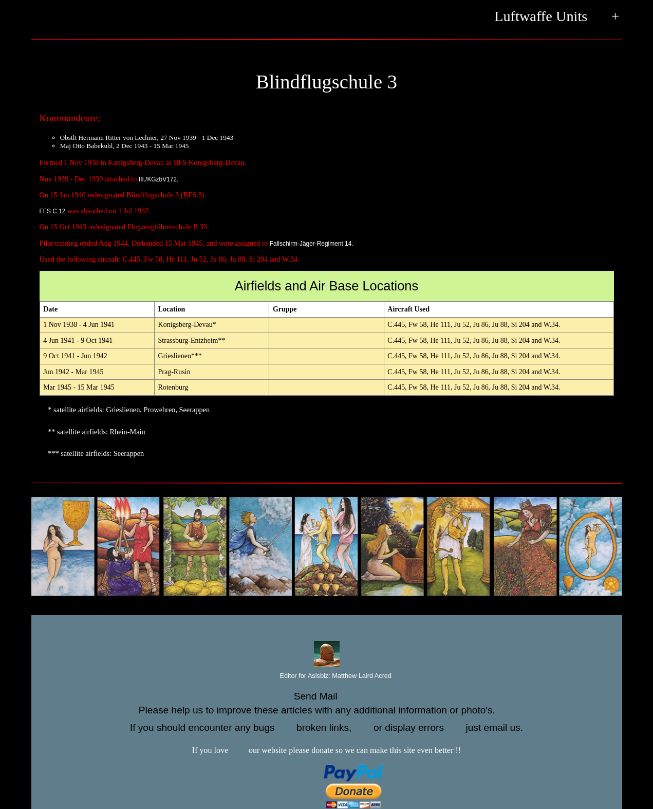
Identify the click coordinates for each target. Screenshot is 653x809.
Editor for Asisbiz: (326, 676)
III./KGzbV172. (158, 179)
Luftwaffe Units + (556, 17)
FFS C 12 (53, 211)
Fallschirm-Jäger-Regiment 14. (311, 243)
